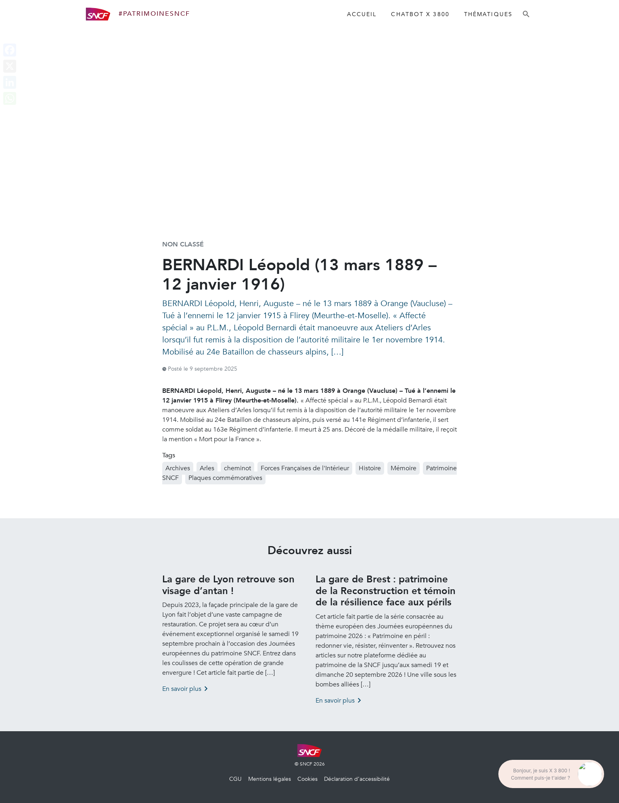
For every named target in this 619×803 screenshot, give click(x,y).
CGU (235, 779)
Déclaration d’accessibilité (357, 779)
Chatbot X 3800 (420, 14)
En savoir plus (181, 688)
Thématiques (488, 14)
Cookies (307, 779)
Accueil (362, 14)
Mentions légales (269, 779)
